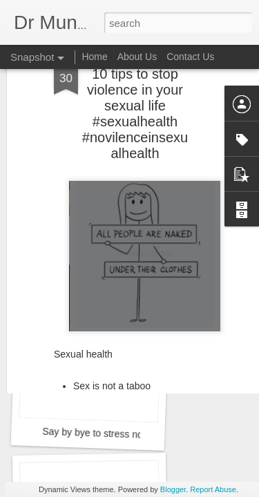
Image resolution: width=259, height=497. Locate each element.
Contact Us (190, 56)
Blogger (173, 489)
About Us (137, 56)
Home (94, 56)
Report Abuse (213, 489)
